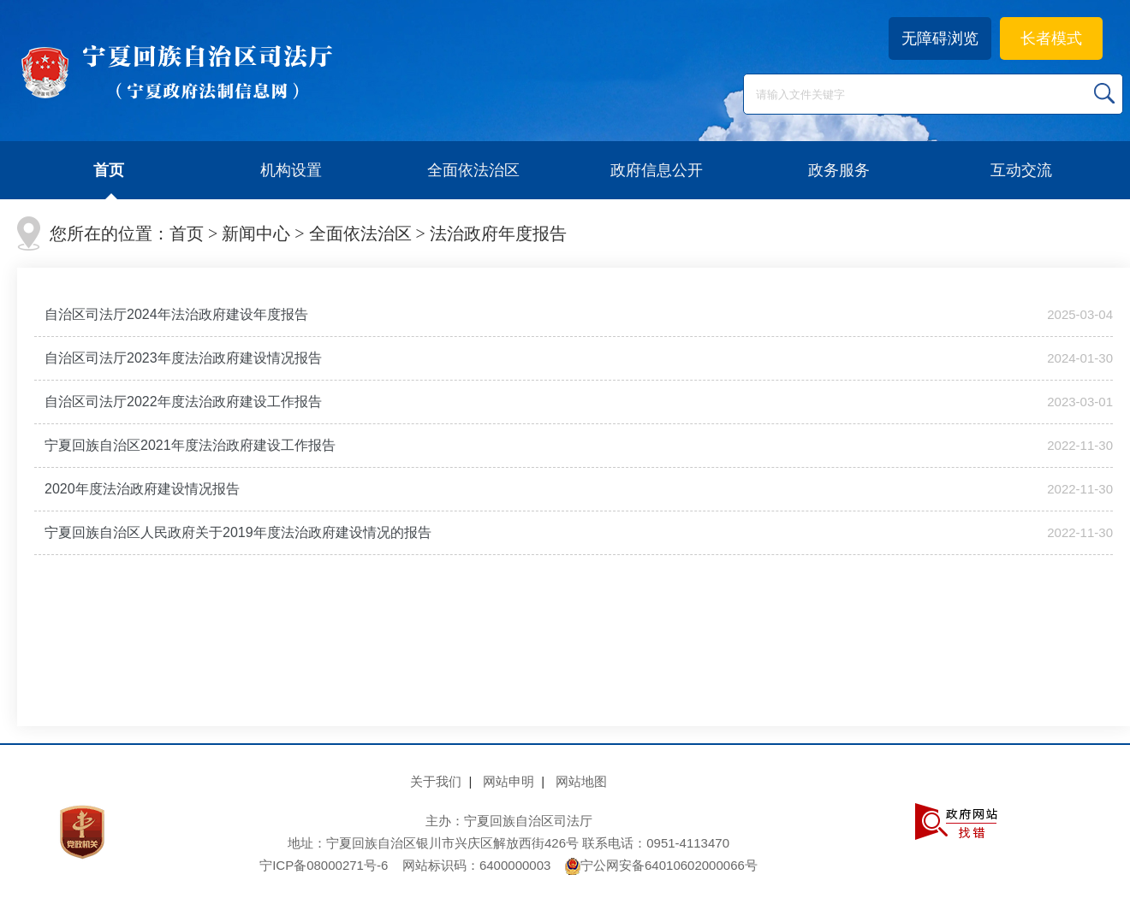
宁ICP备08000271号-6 (323, 865)
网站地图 (581, 781)
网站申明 (508, 781)
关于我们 (435, 781)
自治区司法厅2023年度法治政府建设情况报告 (183, 358)
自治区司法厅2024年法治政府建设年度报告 (176, 314)
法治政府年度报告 (498, 233)
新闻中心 (256, 233)
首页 (108, 170)
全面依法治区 (473, 170)
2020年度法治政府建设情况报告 (142, 489)
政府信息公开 (656, 170)
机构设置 (291, 170)
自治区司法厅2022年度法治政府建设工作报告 (183, 401)
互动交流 (1021, 170)
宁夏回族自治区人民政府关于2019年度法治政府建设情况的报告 (238, 532)
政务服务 (839, 170)
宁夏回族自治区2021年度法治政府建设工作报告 (190, 445)
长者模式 (1051, 38)
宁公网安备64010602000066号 (661, 865)
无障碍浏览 (939, 38)
